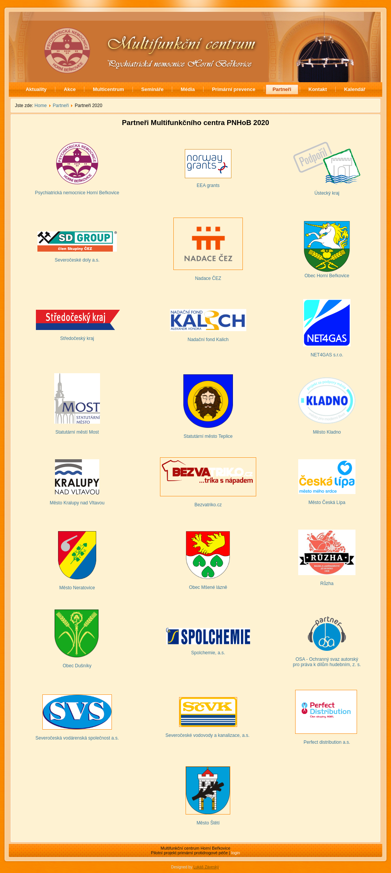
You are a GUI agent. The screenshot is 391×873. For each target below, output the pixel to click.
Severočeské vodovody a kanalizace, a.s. (207, 735)
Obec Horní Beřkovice (326, 275)
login (235, 852)
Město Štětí (208, 823)
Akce (70, 89)
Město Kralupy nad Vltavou (77, 503)
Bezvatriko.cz (207, 504)
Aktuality (36, 89)
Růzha (327, 583)
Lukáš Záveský (206, 867)
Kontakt (318, 89)
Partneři (282, 89)
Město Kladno (327, 432)
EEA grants (208, 185)
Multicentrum (108, 89)
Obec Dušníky (77, 665)
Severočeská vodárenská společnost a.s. (77, 738)
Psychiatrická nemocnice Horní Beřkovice (77, 192)
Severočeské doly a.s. (77, 260)
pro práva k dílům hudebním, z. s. (327, 664)
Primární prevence (233, 89)
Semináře (152, 89)
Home (40, 105)
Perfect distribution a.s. (327, 742)
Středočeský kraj (77, 338)
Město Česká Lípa (327, 502)
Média (188, 89)
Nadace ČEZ (208, 278)
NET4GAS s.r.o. (326, 355)
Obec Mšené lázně (208, 587)
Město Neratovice (77, 587)
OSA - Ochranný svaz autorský (327, 659)
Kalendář (354, 89)
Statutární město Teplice (208, 436)
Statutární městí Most (77, 432)
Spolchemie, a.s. (208, 652)
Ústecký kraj (326, 193)
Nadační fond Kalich (207, 339)
